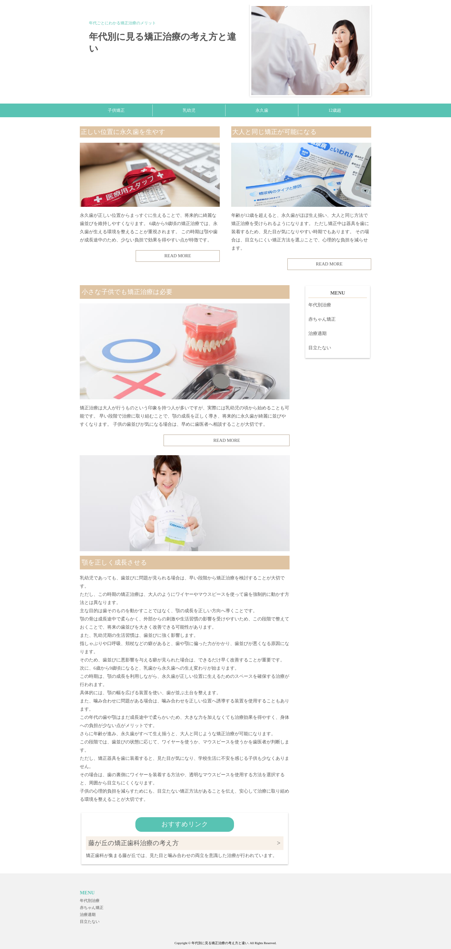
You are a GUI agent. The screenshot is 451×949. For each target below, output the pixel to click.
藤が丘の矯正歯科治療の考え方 (133, 843)
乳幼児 (189, 110)
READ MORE (177, 255)
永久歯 (262, 110)
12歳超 (334, 110)
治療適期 (317, 333)
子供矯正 (116, 110)
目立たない (319, 347)
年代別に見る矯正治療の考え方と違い (162, 42)
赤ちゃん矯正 (322, 319)
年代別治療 (319, 304)
